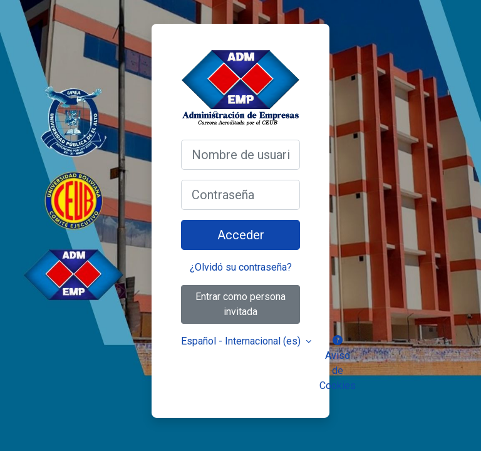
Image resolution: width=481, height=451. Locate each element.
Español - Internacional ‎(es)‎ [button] (242, 341)
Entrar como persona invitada (240, 304)
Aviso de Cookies (337, 363)
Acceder (240, 234)
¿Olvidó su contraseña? (241, 267)
